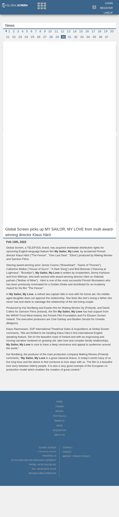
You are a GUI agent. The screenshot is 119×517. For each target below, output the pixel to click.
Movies (60, 411)
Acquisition (59, 430)
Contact (68, 447)
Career (67, 452)
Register (106, 8)
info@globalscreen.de (42, 473)
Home (59, 402)
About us (59, 435)
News (59, 425)
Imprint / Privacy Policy (76, 456)
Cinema (60, 406)
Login (109, 3)
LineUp (108, 12)
